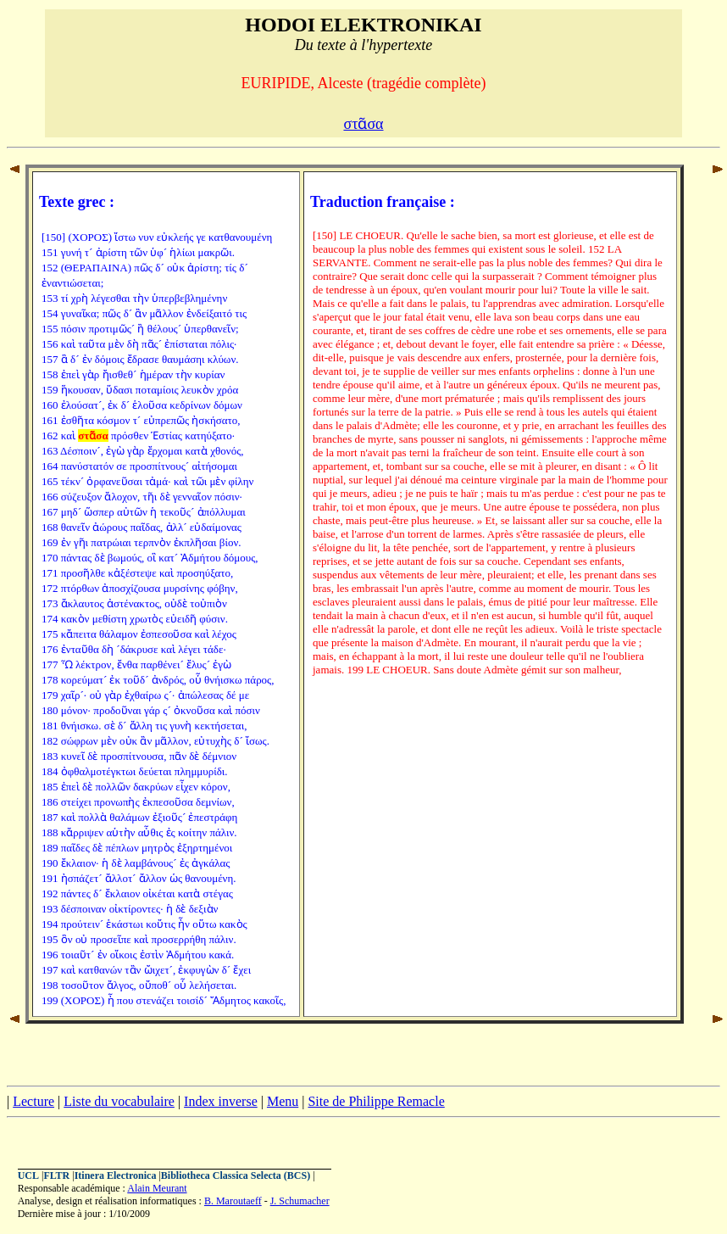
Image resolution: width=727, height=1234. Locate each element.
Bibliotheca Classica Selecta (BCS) (235, 1175)
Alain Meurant (156, 1188)
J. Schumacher (300, 1201)
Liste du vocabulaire (119, 1101)
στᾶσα (363, 123)
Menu (282, 1101)
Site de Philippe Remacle (376, 1101)
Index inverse (221, 1101)
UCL (28, 1175)
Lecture (33, 1101)
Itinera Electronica (116, 1175)
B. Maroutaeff (233, 1201)
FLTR (56, 1175)
